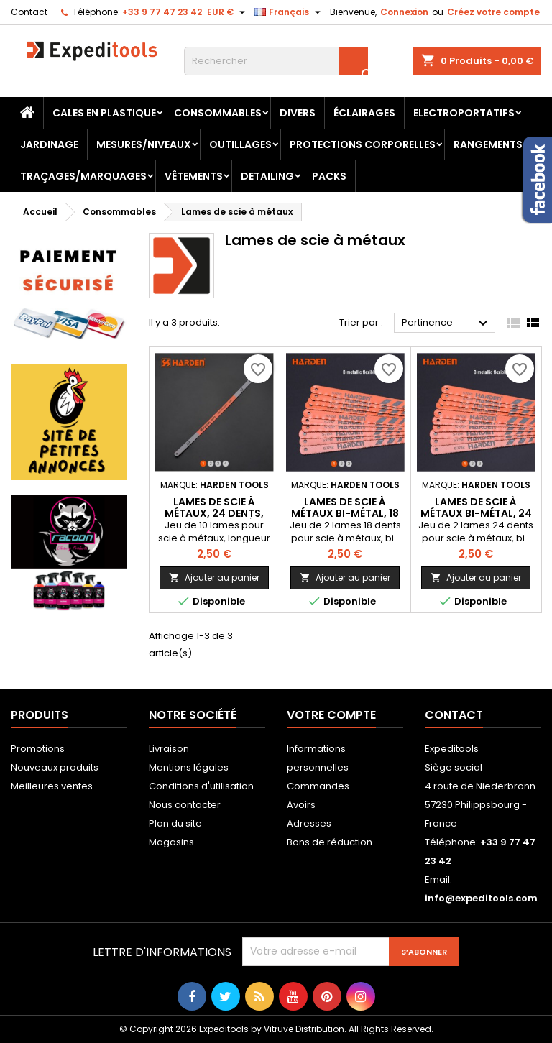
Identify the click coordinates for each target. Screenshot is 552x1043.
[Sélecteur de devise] (228, 12)
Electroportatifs (464, 113)
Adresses (309, 823)
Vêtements (194, 176)
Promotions (38, 748)
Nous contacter (185, 805)
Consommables (218, 113)
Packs (329, 176)
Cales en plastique (104, 113)
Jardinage (49, 144)
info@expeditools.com (481, 898)
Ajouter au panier (214, 577)
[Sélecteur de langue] (289, 12)
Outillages (240, 144)
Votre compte (331, 715)
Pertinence (447, 323)
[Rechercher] (276, 61)
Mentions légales (189, 767)
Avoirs (301, 805)
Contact (29, 12)
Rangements (488, 144)
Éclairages (364, 113)
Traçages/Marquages (83, 176)
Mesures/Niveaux (143, 144)
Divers (298, 113)
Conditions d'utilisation (201, 786)
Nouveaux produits (54, 767)
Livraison (169, 748)
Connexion (404, 12)
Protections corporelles (363, 144)
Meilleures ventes (52, 786)
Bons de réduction (329, 842)
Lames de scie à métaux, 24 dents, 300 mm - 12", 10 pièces (214, 513)
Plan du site (175, 823)
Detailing (267, 176)
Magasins (171, 842)
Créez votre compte (493, 12)
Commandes (318, 786)
